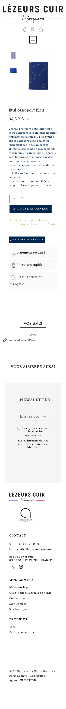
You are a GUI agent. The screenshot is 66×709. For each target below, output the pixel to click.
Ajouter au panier (30, 208)
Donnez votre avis (26, 239)
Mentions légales (20, 587)
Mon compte (17, 603)
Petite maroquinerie (23, 632)
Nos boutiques (19, 609)
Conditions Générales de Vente (30, 592)
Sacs (12, 626)
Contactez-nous (20, 598)
